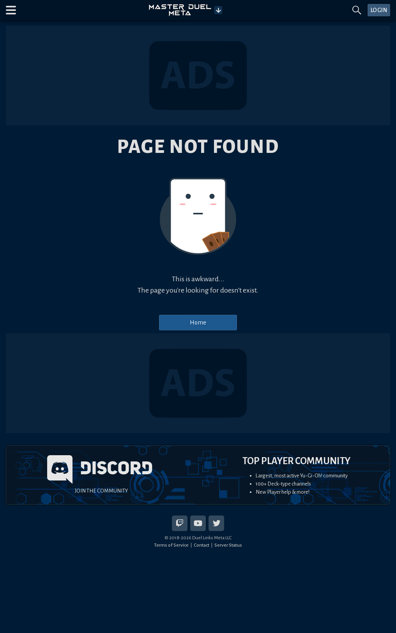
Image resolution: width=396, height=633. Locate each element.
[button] (11, 10)
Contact (201, 545)
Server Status (228, 545)
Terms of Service (171, 545)
